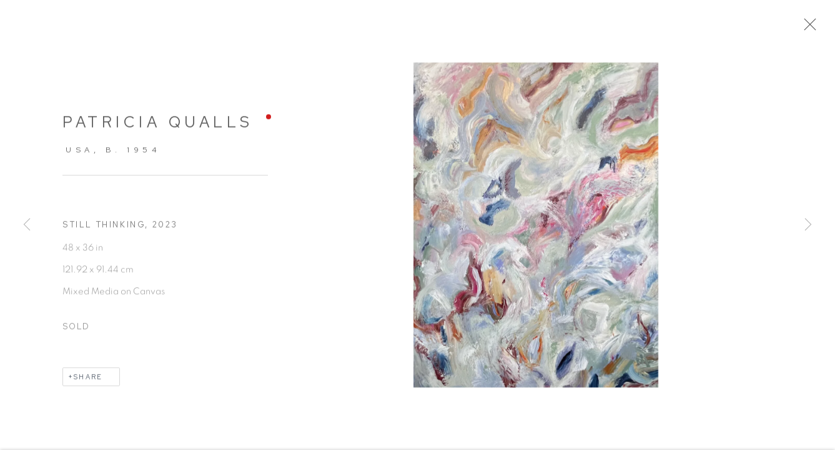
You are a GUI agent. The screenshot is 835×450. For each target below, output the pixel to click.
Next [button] (808, 225)
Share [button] (88, 382)
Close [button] (811, 28)
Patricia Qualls (158, 127)
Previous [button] (27, 225)
